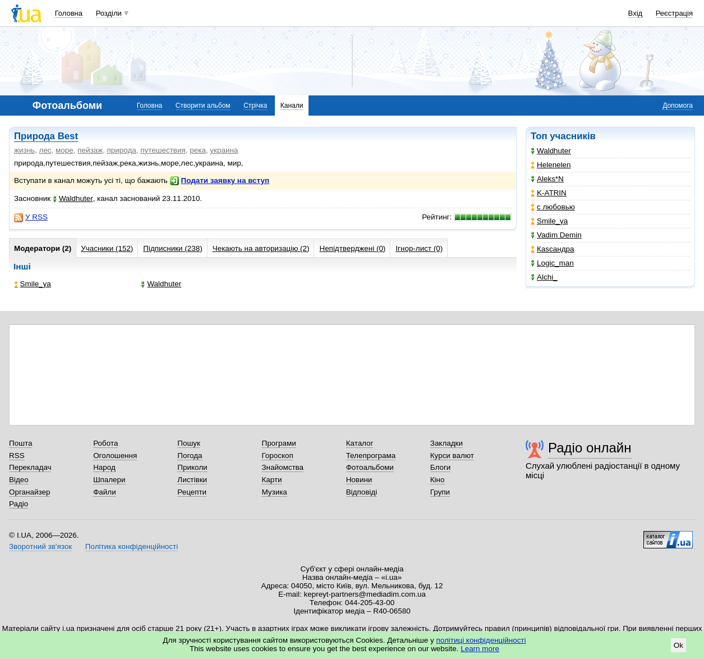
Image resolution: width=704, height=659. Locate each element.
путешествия (163, 150)
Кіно (437, 479)
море (64, 150)
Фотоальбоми (370, 467)
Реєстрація (674, 13)
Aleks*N (547, 179)
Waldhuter (551, 151)
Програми (278, 443)
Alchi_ (544, 277)
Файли (104, 492)
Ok (678, 645)
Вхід (635, 13)
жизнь (24, 150)
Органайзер (29, 492)
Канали (291, 105)
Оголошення (115, 455)
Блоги (440, 467)
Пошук (188, 443)
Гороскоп (277, 455)
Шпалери (109, 479)
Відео (19, 479)
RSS (17, 455)
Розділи (109, 13)
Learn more (480, 648)
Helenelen (551, 165)
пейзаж (90, 150)
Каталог (360, 443)
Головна (68, 13)
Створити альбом (203, 105)
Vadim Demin (556, 235)
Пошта (20, 443)
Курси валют (452, 455)
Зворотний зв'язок (40, 546)
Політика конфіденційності (131, 546)
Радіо (18, 504)
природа (121, 150)
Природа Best (46, 136)
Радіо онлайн (590, 447)
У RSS (31, 217)
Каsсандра (552, 249)
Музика (274, 492)
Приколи (192, 467)
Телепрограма (371, 455)
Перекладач (30, 467)
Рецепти (191, 492)
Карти (271, 479)
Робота (105, 443)
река (198, 150)
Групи (440, 492)
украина (224, 150)
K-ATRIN (549, 193)
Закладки (446, 443)
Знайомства (282, 467)
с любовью (553, 207)
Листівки (192, 479)
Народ (104, 467)
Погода (189, 455)
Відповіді (362, 492)
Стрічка (255, 105)
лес (45, 150)
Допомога (677, 105)
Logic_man (552, 263)
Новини (359, 479)
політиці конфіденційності (481, 640)
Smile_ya (549, 221)
